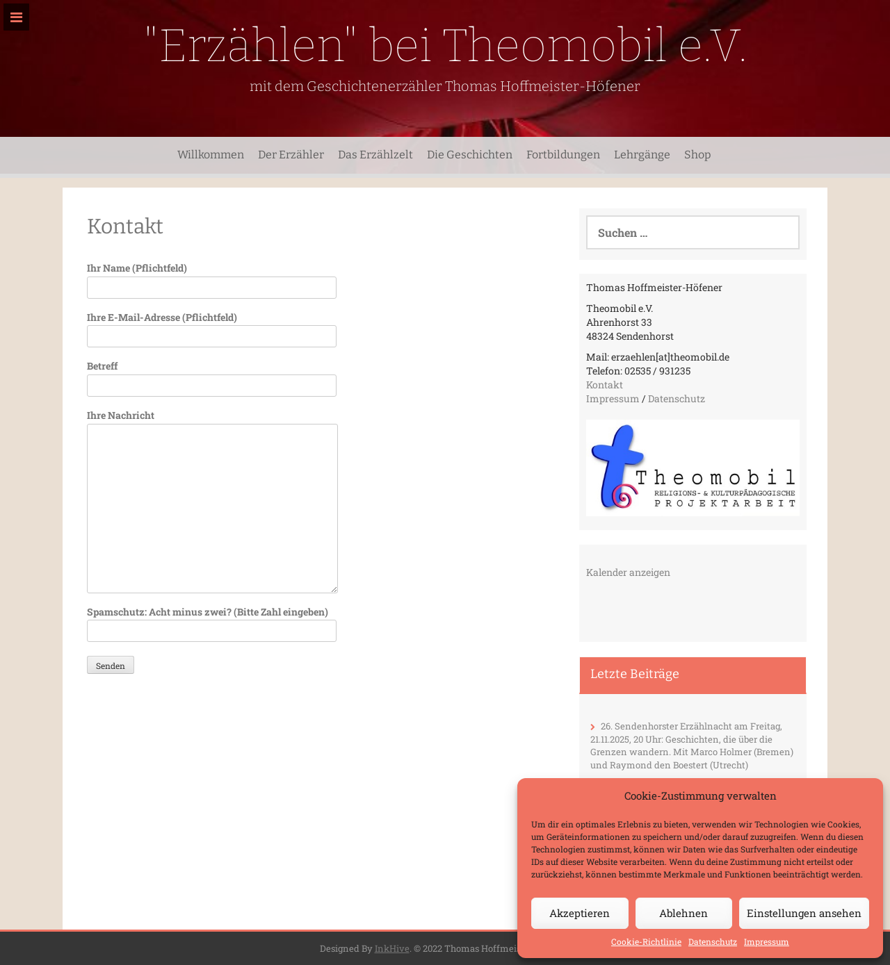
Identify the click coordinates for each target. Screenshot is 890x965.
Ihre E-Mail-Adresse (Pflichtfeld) (212, 327)
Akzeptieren (579, 913)
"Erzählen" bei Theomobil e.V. (445, 45)
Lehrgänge (642, 154)
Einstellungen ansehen (804, 913)
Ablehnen (683, 913)
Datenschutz (712, 941)
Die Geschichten (469, 154)
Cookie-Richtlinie (646, 941)
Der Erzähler (291, 154)
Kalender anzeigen (628, 572)
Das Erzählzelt (375, 154)
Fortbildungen (563, 154)
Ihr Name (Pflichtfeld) (212, 277)
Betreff (212, 375)
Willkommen (210, 154)
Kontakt (604, 384)
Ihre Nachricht (212, 423)
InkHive (392, 948)
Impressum (766, 941)
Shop (697, 154)
